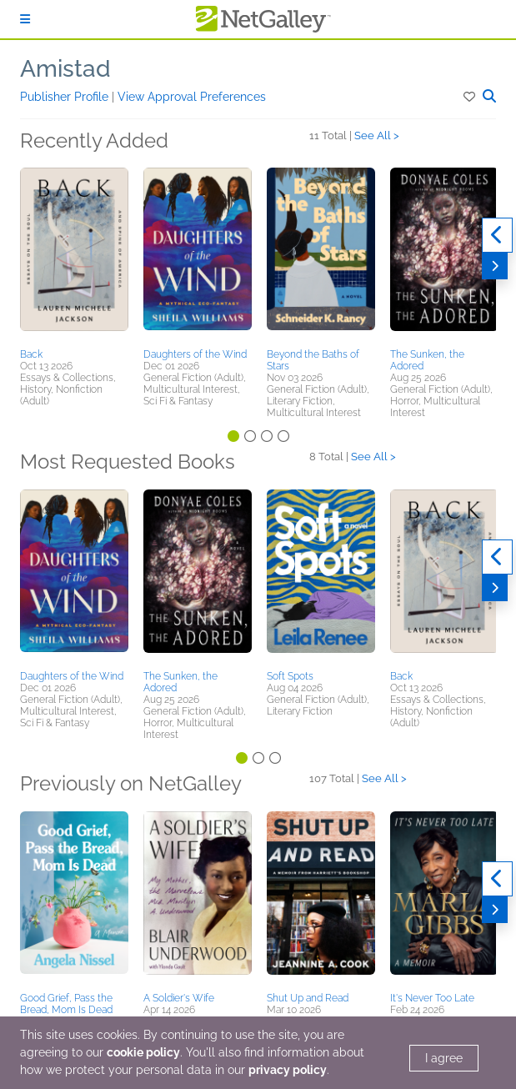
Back (31, 354)
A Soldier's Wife (178, 998)
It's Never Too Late (432, 998)
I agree (444, 1058)
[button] (470, 97)
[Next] (495, 266)
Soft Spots (290, 676)
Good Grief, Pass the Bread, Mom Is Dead (66, 1004)
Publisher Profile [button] (66, 96)
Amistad (65, 69)
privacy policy (287, 1069)
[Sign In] (25, 19)
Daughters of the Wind (195, 354)
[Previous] (497, 235)
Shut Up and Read (307, 998)
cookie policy (143, 1052)
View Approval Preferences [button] (192, 96)
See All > (376, 135)
